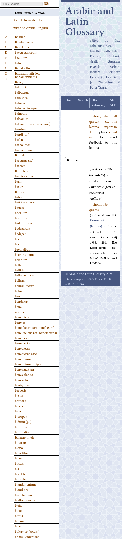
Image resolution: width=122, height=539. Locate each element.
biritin (19, 463)
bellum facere (24, 285)
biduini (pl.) (23, 421)
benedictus (22, 348)
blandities (21, 489)
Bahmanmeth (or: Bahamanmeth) (27, 75)
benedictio (22, 343)
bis (17, 468)
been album (23, 249)
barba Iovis (22, 144)
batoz (19, 196)
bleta (18, 505)
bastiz (19, 186)
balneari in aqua (26, 107)
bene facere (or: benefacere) (34, 327)
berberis (20, 390)
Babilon (20, 36)
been (18, 243)
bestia (19, 395)
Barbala (20, 155)
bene (18, 306)
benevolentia (24, 374)
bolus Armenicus (27, 536)
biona (19, 447)
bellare (19, 264)
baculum (21, 57)
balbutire (21, 97)
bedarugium (23, 222)
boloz (19, 526)
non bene (21, 311)
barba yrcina (24, 149)
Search (83, 100)
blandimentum (25, 484)
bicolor (20, 410)
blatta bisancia (25, 499)
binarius (20, 442)
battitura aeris (25, 202)
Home (69, 100)
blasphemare (24, 494)
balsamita (21, 118)
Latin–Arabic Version (30, 12)
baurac (19, 207)
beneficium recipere (29, 363)
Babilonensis (24, 41)
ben (17, 295)
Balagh (19, 81)
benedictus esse (26, 353)
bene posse (22, 337)
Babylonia (22, 46)
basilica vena (24, 175)
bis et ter (21, 473)
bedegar (20, 233)
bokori (19, 520)
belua (19, 290)
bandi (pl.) (22, 134)
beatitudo (21, 217)
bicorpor (21, 416)
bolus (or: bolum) (27, 531)
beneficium (23, 358)
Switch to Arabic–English (30, 27)
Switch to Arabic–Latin (29, 19)
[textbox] (22, 4)
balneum (21, 113)
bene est (20, 322)
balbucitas (22, 92)
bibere (19, 405)
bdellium (21, 212)
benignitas (22, 384)
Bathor (19, 191)
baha (18, 62)
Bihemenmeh (24, 437)
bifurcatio (22, 431)
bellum (20, 280)
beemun (20, 238)
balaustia (21, 87)
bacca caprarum (26, 52)
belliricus (21, 270)
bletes (19, 510)
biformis (21, 426)
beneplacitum (24, 369)
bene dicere (23, 316)
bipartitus (21, 452)
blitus (19, 515)
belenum (21, 259)
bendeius (21, 301)
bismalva (21, 478)
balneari (20, 102)
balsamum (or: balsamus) (33, 123)
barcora (20, 165)
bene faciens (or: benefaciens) (36, 332)
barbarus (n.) (24, 160)
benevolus (22, 379)
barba (19, 139)
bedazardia (22, 228)
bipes (18, 458)
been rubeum (24, 254)
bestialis (20, 400)
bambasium (23, 128)
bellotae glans (24, 275)
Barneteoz (22, 170)
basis (18, 181)
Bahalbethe (23, 67)
